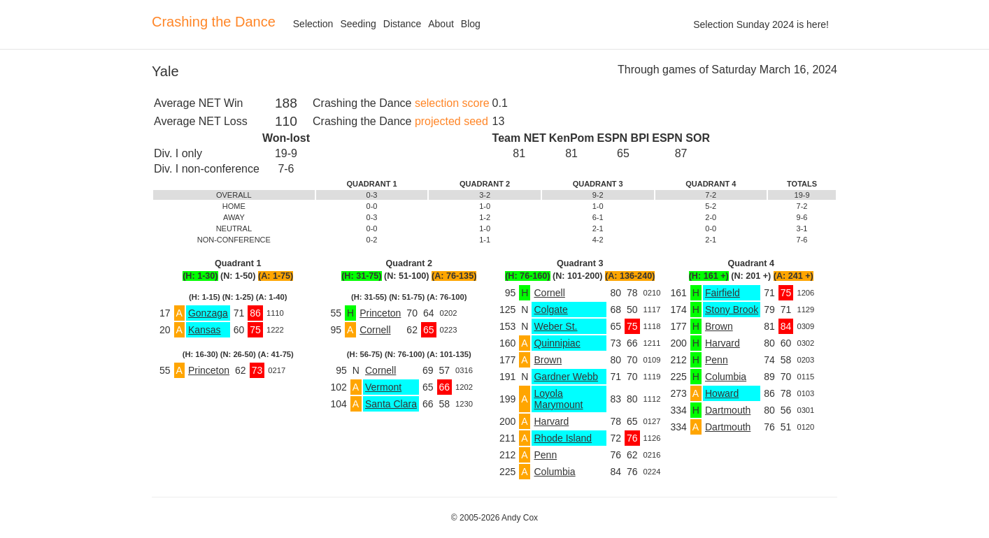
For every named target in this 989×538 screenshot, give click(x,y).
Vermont (383, 387)
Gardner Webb (566, 376)
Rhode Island (563, 438)
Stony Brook (731, 309)
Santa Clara (391, 403)
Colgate (550, 309)
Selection (313, 23)
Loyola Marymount (558, 399)
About (441, 23)
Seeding (358, 23)
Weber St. (555, 326)
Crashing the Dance (214, 21)
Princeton (208, 370)
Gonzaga (208, 313)
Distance (402, 23)
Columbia (554, 471)
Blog (471, 23)
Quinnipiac (557, 343)
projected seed (451, 121)
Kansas (204, 329)
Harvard (551, 421)
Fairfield (722, 292)
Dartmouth (727, 410)
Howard (722, 393)
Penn (545, 454)
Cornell (375, 329)
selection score (452, 103)
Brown (548, 359)
